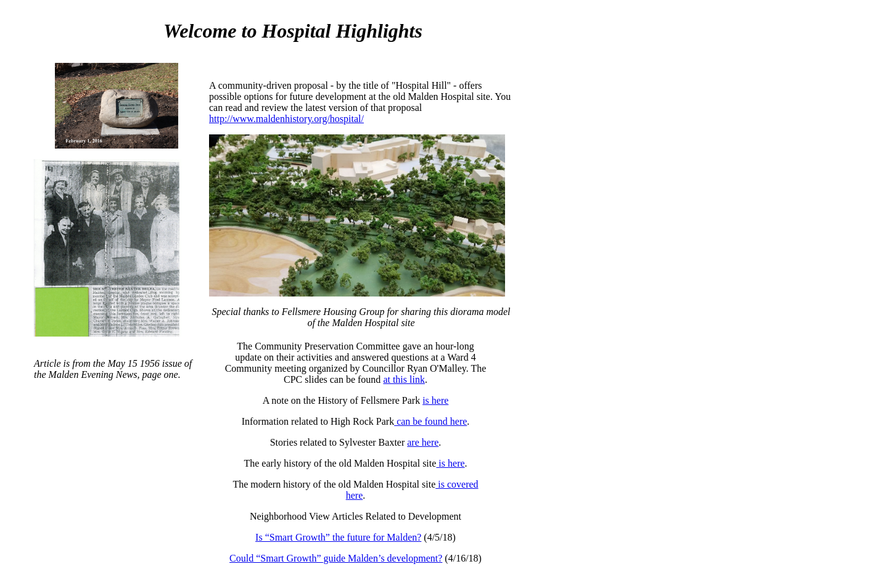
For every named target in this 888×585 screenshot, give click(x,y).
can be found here (430, 421)
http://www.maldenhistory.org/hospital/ (286, 118)
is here (435, 400)
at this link (404, 379)
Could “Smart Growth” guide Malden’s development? (335, 558)
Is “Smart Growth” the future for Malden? (338, 537)
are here (422, 442)
